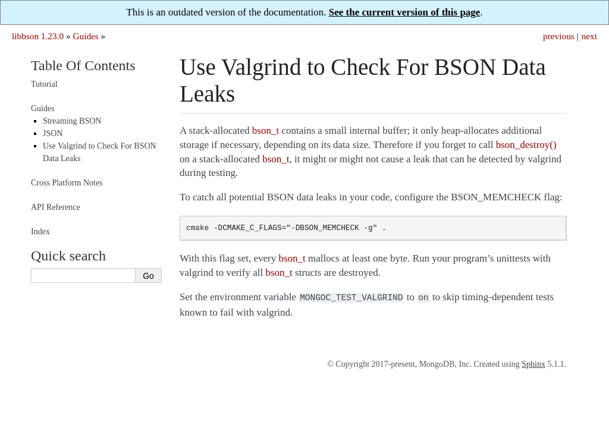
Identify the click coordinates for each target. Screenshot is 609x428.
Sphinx (533, 362)
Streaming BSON (72, 121)
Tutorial (44, 84)
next (589, 36)
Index (40, 231)
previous (559, 36)
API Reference (55, 207)
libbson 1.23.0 (38, 36)
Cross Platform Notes (67, 182)
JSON (52, 133)
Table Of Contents (83, 65)
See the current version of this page (405, 12)
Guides (85, 36)
